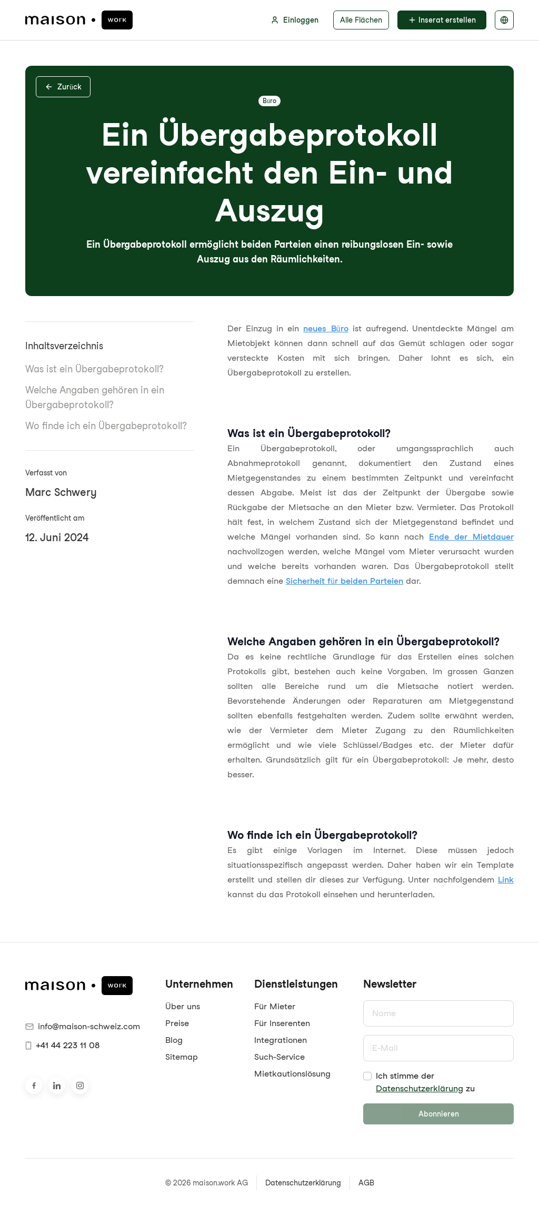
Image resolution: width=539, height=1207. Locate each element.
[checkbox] (367, 1076)
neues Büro (325, 328)
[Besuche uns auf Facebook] (33, 1085)
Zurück (63, 87)
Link (506, 880)
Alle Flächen (361, 20)
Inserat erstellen (442, 20)
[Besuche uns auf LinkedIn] (56, 1085)
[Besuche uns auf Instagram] (80, 1085)
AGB (366, 1183)
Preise (177, 1023)
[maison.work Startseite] (79, 20)
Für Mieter (274, 1006)
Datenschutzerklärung (419, 1088)
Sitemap (181, 1057)
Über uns (182, 1006)
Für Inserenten (282, 1023)
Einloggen (294, 20)
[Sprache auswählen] (504, 20)
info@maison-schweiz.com (82, 1026)
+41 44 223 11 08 (62, 1045)
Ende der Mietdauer (471, 537)
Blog (174, 1040)
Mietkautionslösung (292, 1074)
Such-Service (279, 1057)
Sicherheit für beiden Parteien (344, 581)
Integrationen (280, 1040)
